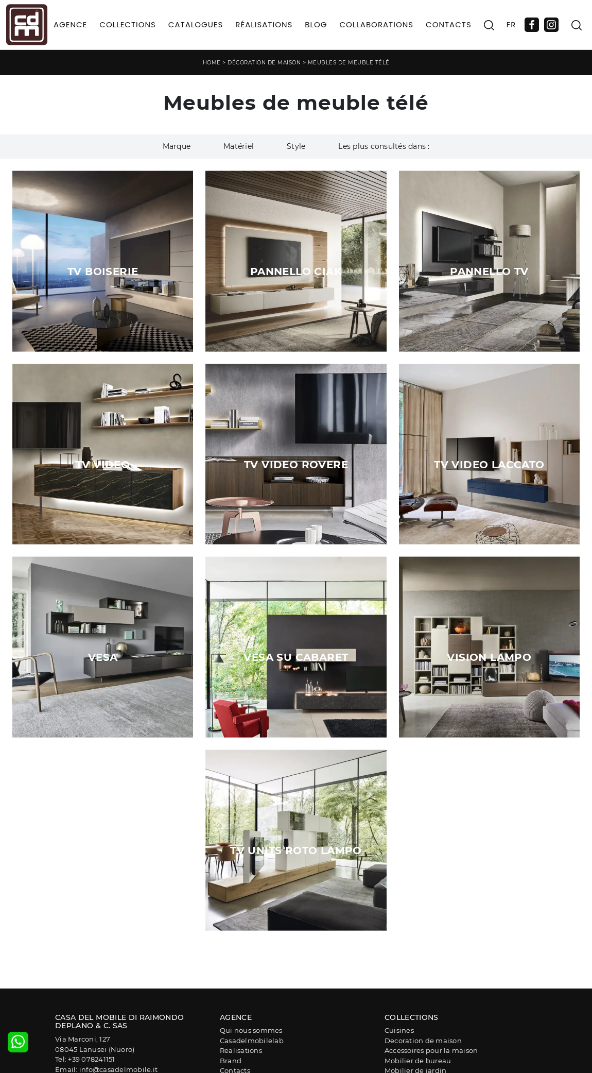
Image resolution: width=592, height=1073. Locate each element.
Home (212, 62)
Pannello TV (489, 271)
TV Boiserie (102, 271)
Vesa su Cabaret (295, 657)
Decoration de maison (423, 1040)
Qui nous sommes (251, 1030)
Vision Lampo (489, 657)
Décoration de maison (264, 62)
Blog (316, 24)
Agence (70, 24)
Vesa (103, 657)
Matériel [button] (238, 146)
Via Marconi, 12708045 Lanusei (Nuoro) (94, 1044)
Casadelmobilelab (252, 1040)
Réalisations (263, 24)
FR (511, 24)
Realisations (241, 1050)
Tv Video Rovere (296, 464)
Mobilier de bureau (418, 1061)
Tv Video (103, 464)
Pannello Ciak (296, 271)
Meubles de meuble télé (349, 62)
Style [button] (296, 146)
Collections (127, 24)
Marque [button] (177, 146)
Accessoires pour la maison (431, 1050)
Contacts (449, 24)
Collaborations (376, 24)
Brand (230, 1061)
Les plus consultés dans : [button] (383, 146)
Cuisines (399, 1030)
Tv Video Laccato (489, 464)
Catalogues (195, 24)
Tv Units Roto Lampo (296, 850)
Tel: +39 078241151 (85, 1059)
